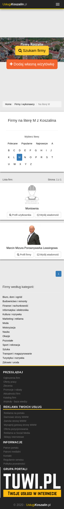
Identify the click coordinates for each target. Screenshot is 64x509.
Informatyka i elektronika (16, 310)
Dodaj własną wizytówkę (32, 64)
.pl (15, 4)
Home (8, 104)
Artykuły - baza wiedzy (15, 401)
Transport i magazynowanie (17, 353)
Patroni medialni (11, 451)
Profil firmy (24, 254)
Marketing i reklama (13, 318)
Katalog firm (9, 397)
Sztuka (6, 349)
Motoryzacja (9, 327)
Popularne (26, 143)
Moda (6, 323)
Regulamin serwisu (13, 459)
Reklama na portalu (14, 413)
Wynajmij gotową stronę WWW (20, 425)
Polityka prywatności (14, 463)
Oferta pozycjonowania (16, 429)
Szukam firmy (32, 50)
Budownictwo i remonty (15, 301)
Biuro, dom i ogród (12, 297)
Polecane (13, 143)
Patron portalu (10, 447)
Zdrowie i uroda (11, 362)
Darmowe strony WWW (16, 417)
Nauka (6, 331)
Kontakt (7, 455)
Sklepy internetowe (14, 437)
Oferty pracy (9, 381)
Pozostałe (8, 340)
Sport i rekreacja (11, 345)
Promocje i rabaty (12, 389)
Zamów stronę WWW (15, 421)
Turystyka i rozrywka (13, 358)
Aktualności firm (11, 393)
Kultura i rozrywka (12, 314)
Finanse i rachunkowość (15, 305)
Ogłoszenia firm (11, 377)
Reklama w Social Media (17, 433)
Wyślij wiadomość (48, 215)
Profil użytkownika (20, 215)
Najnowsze (42, 143)
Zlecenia (7, 385)
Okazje (6, 336)
